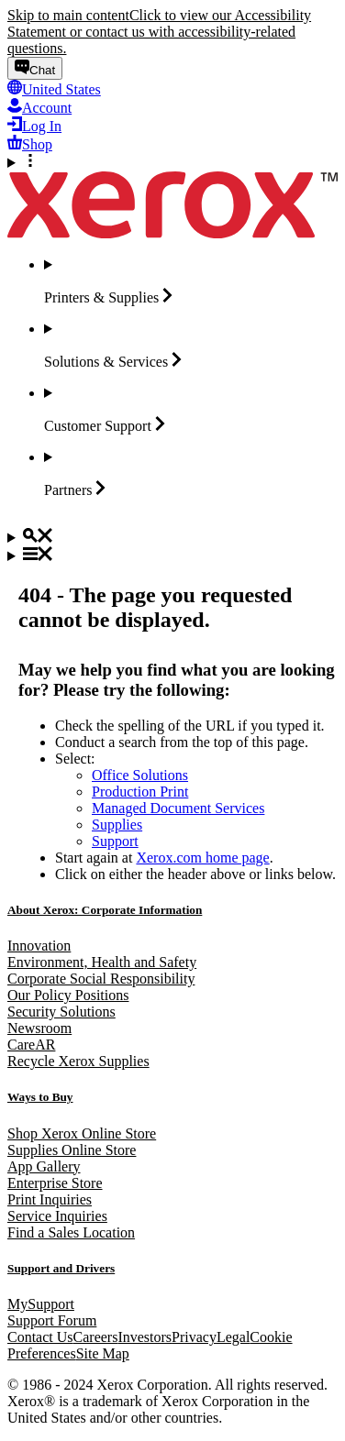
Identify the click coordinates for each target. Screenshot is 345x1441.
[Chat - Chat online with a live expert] (34, 68)
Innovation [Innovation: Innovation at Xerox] (39, 945)
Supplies (117, 824)
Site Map (102, 1353)
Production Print (140, 791)
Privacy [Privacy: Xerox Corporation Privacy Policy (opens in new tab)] (194, 1337)
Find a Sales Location (71, 1232)
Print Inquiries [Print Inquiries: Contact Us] (49, 1199)
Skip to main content (68, 15)
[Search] (172, 537)
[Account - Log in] (39, 108)
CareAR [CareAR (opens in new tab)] (31, 1044)
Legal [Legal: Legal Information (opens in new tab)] (233, 1337)
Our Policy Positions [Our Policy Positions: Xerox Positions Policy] (67, 995)
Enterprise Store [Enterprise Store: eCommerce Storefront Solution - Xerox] (55, 1183)
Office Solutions (140, 775)
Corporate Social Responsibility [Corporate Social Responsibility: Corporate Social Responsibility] (101, 978)
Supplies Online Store (71, 1150)
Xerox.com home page (202, 857)
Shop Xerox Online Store (81, 1133)
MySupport (40, 1304)
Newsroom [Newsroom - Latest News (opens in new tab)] (39, 1028)
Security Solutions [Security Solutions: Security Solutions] (61, 1011)
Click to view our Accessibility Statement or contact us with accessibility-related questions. (159, 31)
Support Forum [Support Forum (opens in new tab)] (51, 1320)
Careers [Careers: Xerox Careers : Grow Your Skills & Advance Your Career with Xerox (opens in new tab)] (95, 1337)
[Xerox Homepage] (172, 233)
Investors (144, 1337)
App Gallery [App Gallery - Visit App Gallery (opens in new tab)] (44, 1166)
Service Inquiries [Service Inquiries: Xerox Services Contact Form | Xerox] (57, 1216)
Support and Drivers (61, 1268)
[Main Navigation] (172, 555)
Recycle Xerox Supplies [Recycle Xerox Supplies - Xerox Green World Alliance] (78, 1061)
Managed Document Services (178, 808)
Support (115, 841)
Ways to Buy (40, 1097)
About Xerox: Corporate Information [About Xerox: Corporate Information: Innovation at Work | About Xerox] (104, 910)
